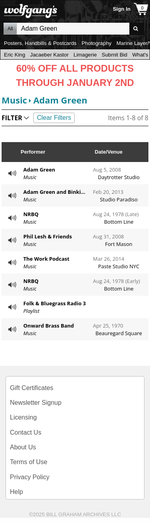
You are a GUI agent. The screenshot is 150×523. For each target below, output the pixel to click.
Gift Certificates (31, 387)
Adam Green (60, 100)
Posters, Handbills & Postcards (40, 43)
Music (14, 100)
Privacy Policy (30, 477)
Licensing (23, 417)
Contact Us (25, 432)
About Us (23, 447)
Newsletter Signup (36, 402)
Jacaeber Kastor (49, 55)
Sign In (121, 9)
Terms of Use (28, 462)
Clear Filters (54, 117)
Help (16, 491)
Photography (96, 43)
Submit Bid (114, 55)
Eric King (14, 55)
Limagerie (85, 55)
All (10, 28)
